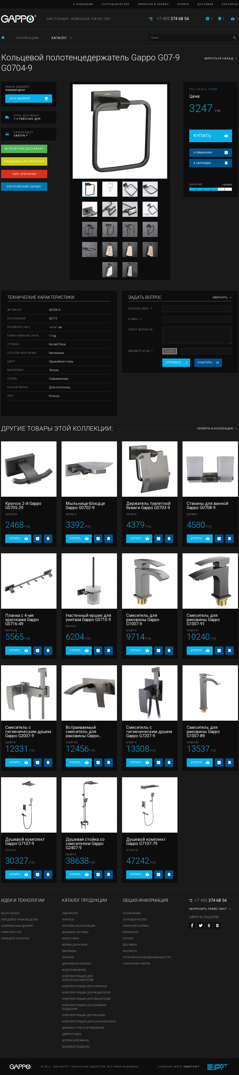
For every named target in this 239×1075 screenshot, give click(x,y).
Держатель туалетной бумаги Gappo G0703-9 (148, 505)
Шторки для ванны (75, 1040)
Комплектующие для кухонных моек (89, 1021)
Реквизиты (130, 932)
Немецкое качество (15, 938)
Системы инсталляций (78, 925)
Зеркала (68, 957)
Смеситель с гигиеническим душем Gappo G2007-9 (28, 731)
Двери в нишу (71, 1034)
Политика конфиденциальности (147, 957)
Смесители (70, 913)
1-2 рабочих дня (35, 117)
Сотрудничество (115, 4)
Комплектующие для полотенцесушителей (77, 978)
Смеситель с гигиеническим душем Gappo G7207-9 (149, 731)
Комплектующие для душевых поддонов (84, 1007)
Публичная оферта (136, 963)
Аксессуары (70, 938)
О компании (83, 4)
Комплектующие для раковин (83, 1015)
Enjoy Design (10, 913)
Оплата (183, 4)
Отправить (173, 362)
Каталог (59, 38)
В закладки (202, 163)
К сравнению (203, 152)
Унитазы (68, 919)
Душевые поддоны (76, 1046)
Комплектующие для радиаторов (86, 992)
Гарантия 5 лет (11, 932)
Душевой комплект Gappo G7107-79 (146, 841)
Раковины (69, 951)
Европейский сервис (24, 186)
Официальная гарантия (24, 161)
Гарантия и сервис (153, 4)
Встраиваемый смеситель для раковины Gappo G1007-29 (82, 731)
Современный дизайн (17, 925)
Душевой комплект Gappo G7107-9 (25, 841)
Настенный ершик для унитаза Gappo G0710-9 (88, 617)
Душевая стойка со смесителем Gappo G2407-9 (85, 843)
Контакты (230, 4)
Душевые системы (75, 932)
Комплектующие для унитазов (84, 986)
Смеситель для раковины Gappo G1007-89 (203, 731)
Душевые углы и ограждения (83, 1027)
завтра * (35, 134)
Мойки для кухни (74, 944)
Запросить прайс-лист (208, 908)
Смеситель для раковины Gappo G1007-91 (203, 619)
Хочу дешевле (19, 98)
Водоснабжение (74, 969)
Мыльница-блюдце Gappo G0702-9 (85, 505)
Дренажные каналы (76, 963)
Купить (202, 135)
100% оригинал (24, 173)
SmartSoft (192, 1066)
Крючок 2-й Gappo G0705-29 (23, 505)
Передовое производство (19, 919)
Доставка (205, 4)
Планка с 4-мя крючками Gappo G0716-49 (22, 619)
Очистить (204, 362)
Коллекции (27, 38)
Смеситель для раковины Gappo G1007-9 (142, 619)
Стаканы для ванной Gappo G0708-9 (207, 505)
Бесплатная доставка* (24, 148)
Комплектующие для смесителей (86, 998)
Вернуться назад (219, 58)
